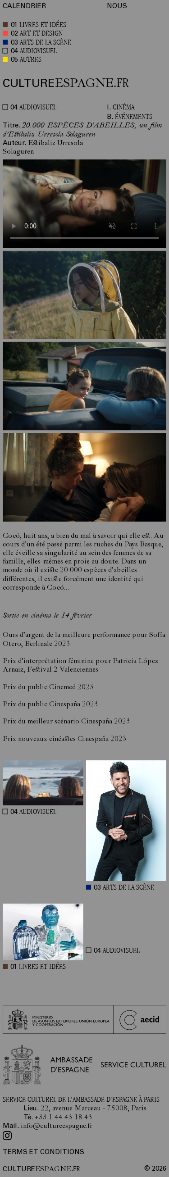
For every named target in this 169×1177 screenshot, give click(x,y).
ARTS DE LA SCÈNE (45, 43)
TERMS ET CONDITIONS (43, 1152)
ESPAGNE (66, 83)
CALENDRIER (24, 6)
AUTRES (30, 60)
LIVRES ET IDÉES (42, 25)
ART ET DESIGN (41, 34)
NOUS (117, 6)
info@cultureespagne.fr (56, 1126)
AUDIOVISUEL (38, 51)
